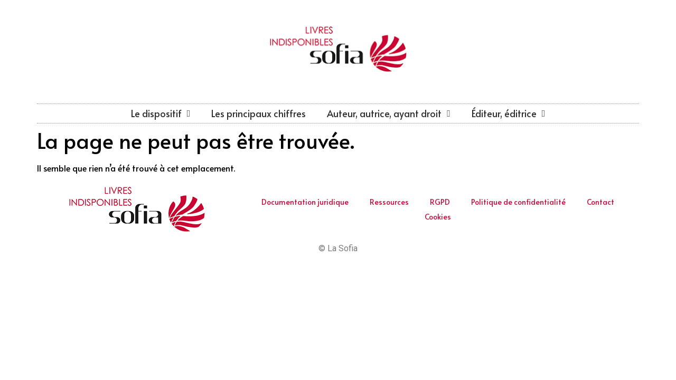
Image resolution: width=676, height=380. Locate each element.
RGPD (440, 202)
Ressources (389, 202)
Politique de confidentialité (518, 202)
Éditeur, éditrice (509, 113)
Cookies (438, 217)
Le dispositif (161, 113)
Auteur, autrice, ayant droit (388, 113)
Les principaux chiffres (258, 113)
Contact (600, 202)
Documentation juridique (305, 202)
